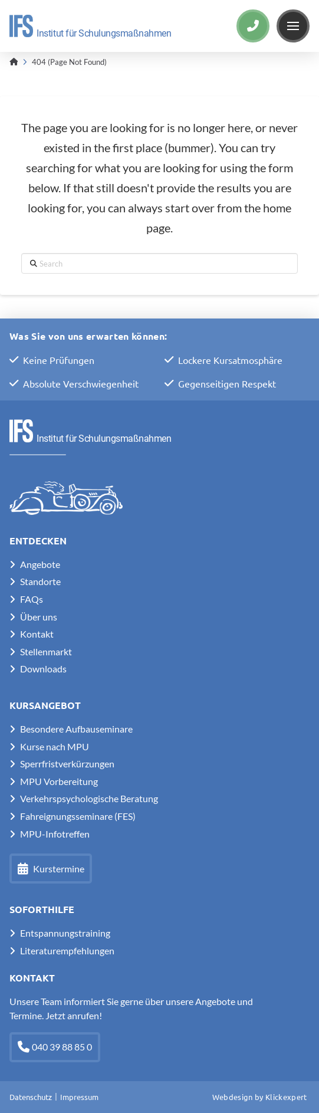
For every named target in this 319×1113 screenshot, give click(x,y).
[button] (293, 25)
